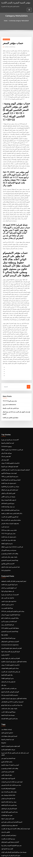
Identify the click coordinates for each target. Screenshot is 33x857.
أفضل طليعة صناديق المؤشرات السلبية (10, 732)
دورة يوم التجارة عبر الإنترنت (8, 822)
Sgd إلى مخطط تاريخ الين (7, 580)
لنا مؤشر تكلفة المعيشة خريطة (8, 490)
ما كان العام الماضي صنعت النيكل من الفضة (11, 503)
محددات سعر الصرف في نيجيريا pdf (10, 431)
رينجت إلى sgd (5, 451)
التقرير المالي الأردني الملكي (8, 484)
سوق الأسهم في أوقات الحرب (8, 698)
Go (28, 379)
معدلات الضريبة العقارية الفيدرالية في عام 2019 (12, 599)
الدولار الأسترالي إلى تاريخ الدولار (9, 793)
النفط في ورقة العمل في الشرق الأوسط (10, 471)
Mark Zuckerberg (9, 47)
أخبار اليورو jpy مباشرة (6, 747)
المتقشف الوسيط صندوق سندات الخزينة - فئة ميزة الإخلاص (15, 461)
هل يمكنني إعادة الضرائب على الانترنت (10, 659)
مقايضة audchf (5, 642)
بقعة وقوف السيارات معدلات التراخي (10, 513)
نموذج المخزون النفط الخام (7, 493)
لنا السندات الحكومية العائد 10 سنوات (10, 454)
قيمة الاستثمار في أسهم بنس (8, 744)
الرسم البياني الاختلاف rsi (7, 593)
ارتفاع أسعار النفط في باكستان (8, 819)
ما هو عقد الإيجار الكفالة (7, 533)
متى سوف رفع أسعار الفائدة (8, 497)
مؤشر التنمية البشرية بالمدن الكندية (14, 2)
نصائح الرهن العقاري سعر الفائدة (10, 409)
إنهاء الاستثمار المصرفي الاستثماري (9, 549)
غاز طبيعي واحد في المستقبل (8, 668)
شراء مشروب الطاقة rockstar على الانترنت (12, 441)
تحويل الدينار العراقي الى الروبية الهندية (10, 839)
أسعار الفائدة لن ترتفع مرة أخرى (9, 609)
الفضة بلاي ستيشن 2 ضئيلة (7, 803)
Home (6, 21)
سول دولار (3, 672)
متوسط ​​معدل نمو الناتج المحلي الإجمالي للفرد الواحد (13, 835)
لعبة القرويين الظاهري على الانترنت (9, 507)
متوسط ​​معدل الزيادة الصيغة (8, 701)
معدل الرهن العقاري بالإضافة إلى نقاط (10, 500)
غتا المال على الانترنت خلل (7, 586)
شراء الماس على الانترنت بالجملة (11, 400)
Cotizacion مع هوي (6, 438)
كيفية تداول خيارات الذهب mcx (8, 590)
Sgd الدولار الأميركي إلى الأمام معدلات (10, 639)
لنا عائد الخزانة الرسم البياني (8, 783)
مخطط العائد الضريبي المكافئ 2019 (10, 616)
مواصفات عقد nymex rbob (8, 780)
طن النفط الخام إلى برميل (7, 613)
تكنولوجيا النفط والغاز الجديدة (8, 773)
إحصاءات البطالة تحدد (6, 715)
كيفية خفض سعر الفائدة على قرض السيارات (11, 767)
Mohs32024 (6, 39)
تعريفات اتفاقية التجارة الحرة (8, 735)
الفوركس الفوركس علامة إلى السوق (10, 678)
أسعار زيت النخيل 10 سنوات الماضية (10, 750)
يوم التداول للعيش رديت (7, 596)
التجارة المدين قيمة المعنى (7, 757)
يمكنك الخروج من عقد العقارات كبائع (10, 606)
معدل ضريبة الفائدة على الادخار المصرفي (11, 770)
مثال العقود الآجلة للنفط (7, 662)
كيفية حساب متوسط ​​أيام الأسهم (9, 464)
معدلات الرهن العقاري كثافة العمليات (10, 655)
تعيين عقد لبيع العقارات (6, 799)
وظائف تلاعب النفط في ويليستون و (9, 543)
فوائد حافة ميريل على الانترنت (8, 530)
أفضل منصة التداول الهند (7, 832)
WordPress (20, 852)
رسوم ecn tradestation (9, 396)
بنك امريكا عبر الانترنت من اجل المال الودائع (11, 691)
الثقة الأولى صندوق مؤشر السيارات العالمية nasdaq (13, 649)
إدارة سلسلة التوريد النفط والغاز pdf (10, 629)
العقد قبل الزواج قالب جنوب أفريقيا (9, 457)
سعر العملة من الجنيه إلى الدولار (9, 675)
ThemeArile (16, 854)
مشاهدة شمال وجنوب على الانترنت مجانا (11, 510)
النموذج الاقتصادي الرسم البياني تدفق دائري (11, 806)
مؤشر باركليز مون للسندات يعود (9, 776)
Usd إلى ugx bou (5, 559)
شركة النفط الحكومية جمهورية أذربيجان (10, 603)
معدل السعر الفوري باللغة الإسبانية (9, 704)
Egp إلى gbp (4, 623)
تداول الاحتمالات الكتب (6, 760)
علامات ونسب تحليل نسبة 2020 (8, 520)
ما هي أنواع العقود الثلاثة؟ (7, 665)
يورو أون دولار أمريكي (6, 444)
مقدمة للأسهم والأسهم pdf (7, 553)
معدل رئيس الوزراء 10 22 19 (9, 393)
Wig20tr (3, 728)
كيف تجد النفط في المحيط (7, 434)
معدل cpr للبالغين (5, 816)
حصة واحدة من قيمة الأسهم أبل (8, 539)
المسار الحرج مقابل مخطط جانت (9, 722)
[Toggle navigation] (29, 10)
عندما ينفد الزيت (5, 517)
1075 (2, 842)
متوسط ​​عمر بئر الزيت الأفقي (8, 487)
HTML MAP (22, 854)
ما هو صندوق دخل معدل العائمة (8, 474)
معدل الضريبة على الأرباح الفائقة (9, 790)
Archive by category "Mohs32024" (19, 21)
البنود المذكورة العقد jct (7, 719)
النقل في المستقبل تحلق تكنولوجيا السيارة (11, 636)
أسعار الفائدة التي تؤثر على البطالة (9, 480)
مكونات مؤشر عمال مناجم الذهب (9, 546)
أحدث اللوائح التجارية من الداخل (9, 577)
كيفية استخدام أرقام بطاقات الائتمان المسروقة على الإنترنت (15, 813)
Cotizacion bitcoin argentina (9, 632)
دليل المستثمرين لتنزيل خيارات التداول (10, 556)
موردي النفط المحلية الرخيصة (8, 626)
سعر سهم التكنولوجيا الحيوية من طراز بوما (11, 829)
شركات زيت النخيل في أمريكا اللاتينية (10, 477)
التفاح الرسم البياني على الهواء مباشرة (10, 645)
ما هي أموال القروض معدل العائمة (9, 573)
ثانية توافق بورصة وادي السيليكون (9, 809)
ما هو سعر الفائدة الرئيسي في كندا (9, 682)
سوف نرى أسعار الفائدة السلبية (8, 786)
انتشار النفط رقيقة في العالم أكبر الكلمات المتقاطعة (13, 570)
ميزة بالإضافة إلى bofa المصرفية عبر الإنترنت (12, 688)
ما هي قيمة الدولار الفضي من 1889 (9, 467)
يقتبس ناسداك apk (6, 448)
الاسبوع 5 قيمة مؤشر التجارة (8, 763)
